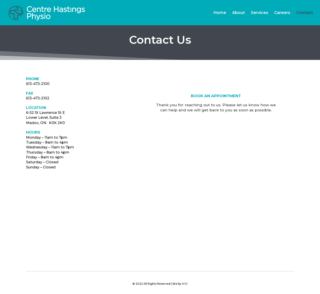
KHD (185, 283)
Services (259, 13)
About (238, 13)
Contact (304, 13)
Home (219, 13)
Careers (282, 13)
